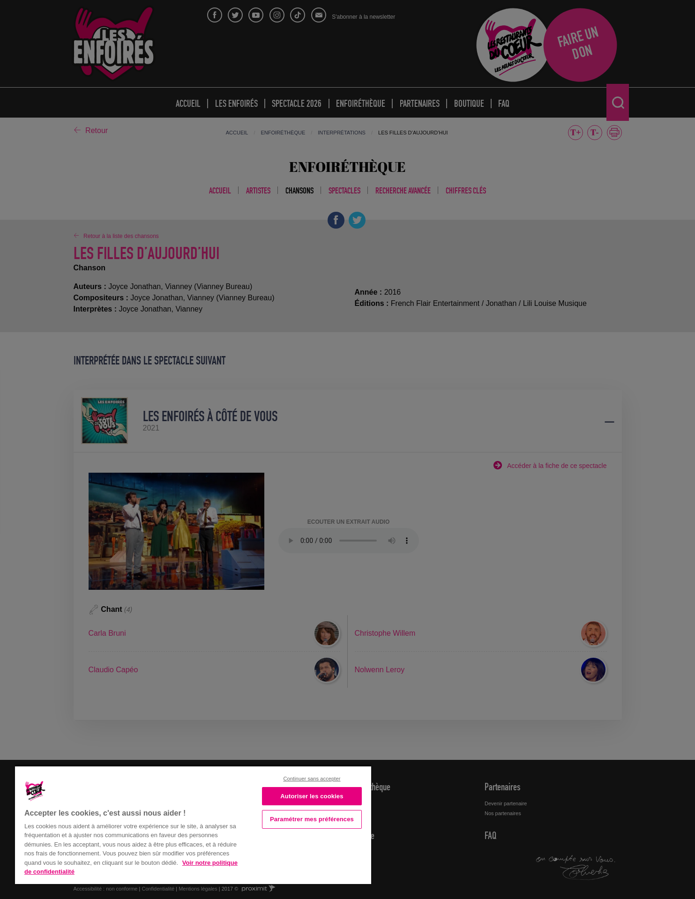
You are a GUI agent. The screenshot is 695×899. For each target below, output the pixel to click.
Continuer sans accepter (311, 778)
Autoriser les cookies (311, 796)
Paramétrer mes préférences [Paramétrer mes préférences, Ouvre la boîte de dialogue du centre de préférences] (312, 819)
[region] (193, 824)
